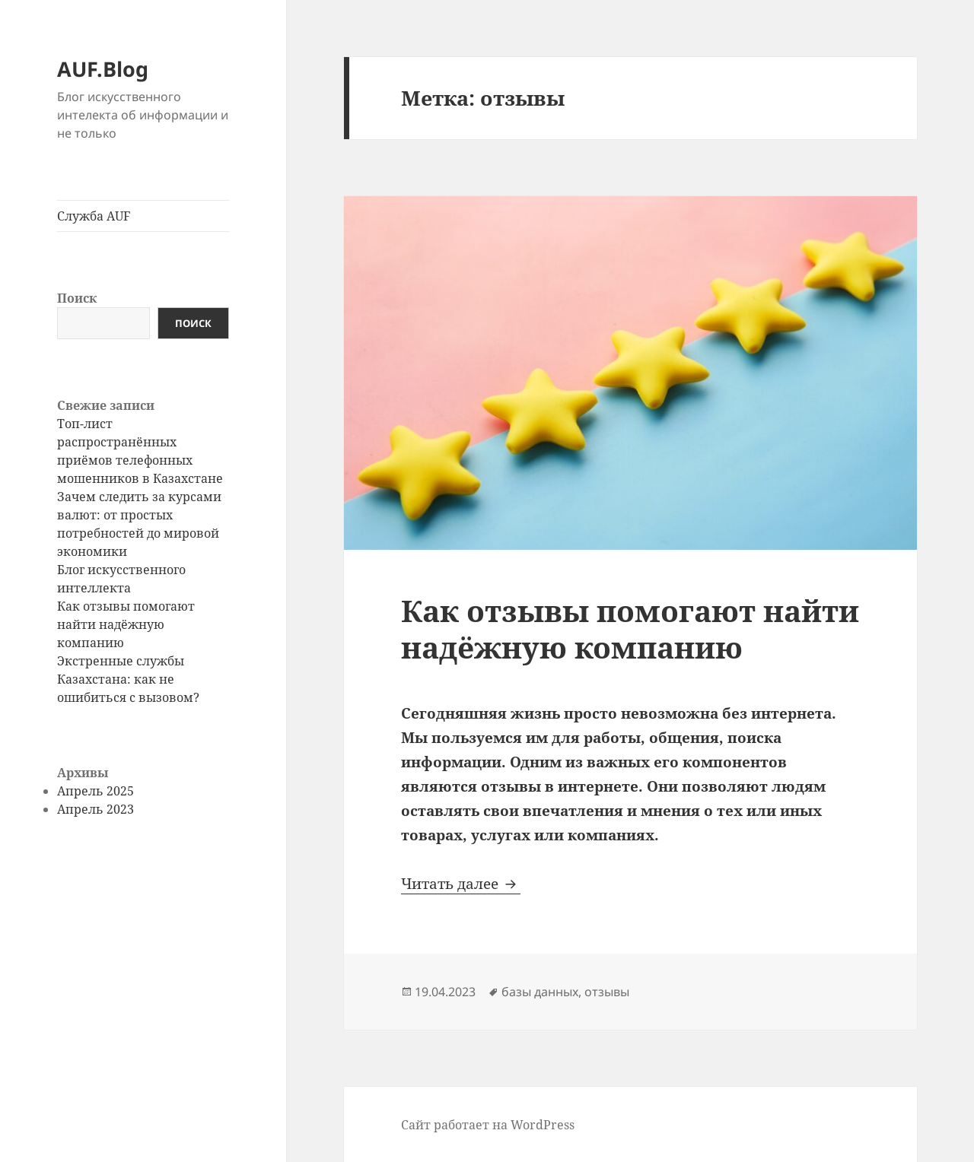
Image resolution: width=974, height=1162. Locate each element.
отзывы (606, 991)
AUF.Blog (102, 69)
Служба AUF (93, 216)
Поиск (77, 298)
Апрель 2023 (95, 809)
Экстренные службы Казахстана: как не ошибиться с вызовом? (128, 679)
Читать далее (460, 884)
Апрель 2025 (95, 791)
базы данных (539, 991)
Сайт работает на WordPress (488, 1124)
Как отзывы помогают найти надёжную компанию (126, 624)
